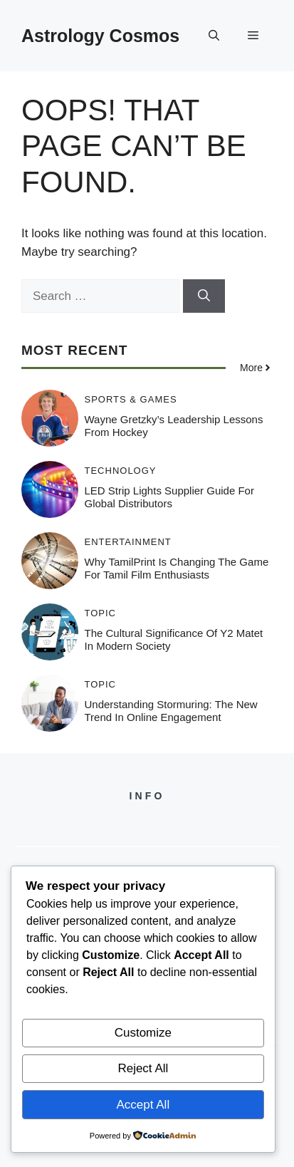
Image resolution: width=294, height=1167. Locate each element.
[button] (213, 35)
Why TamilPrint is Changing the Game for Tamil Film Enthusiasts (177, 568)
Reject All (142, 1068)
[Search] (204, 296)
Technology (121, 470)
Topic (101, 613)
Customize (143, 1032)
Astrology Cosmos (100, 36)
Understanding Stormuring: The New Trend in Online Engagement (171, 710)
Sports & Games (131, 399)
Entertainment (128, 541)
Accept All (143, 1104)
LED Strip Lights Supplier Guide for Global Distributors (169, 496)
